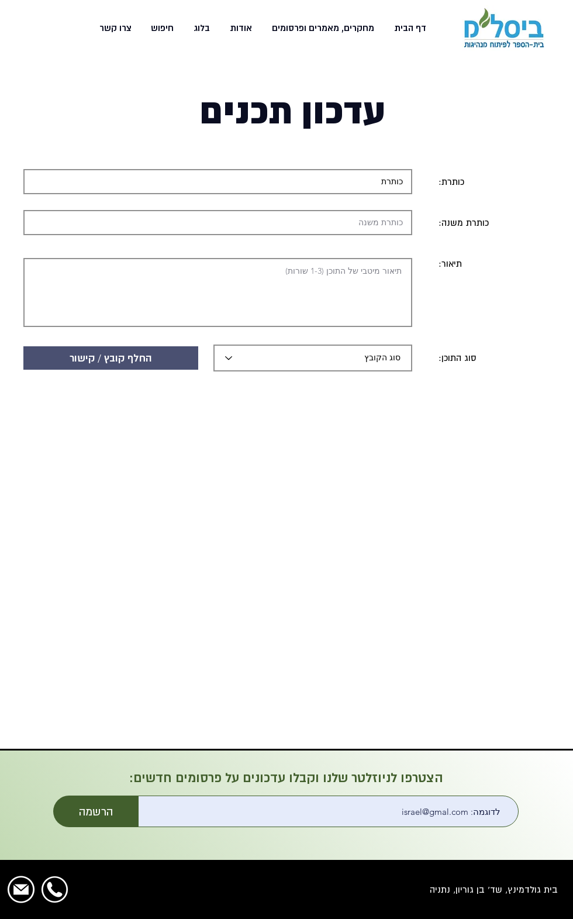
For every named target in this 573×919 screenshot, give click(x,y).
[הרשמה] (96, 811)
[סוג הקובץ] (312, 358)
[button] (322, 28)
